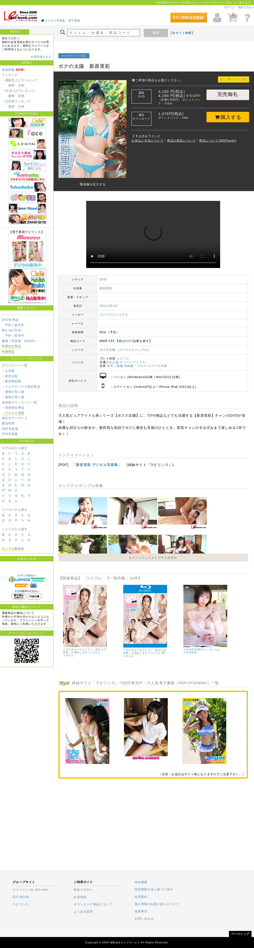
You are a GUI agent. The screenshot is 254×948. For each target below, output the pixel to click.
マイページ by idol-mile (30, 889)
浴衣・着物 (115, 362)
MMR (129, 337)
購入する (227, 117)
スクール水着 (157, 362)
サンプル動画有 (13, 548)
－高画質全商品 (13, 407)
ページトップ (240, 933)
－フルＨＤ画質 (13, 413)
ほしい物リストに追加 (233, 79)
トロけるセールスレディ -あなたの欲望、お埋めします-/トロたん (84, 647)
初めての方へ (246, 7)
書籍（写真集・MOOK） (20, 341)
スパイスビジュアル (114, 311)
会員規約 (141, 896)
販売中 (19, 325)
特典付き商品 (11, 346)
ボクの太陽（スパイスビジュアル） (125, 346)
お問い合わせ (144, 918)
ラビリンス (105, 679)
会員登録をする (41, 56)
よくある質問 (83, 911)
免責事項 (141, 911)
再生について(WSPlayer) (217, 140)
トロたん (68, 651)
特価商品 (8, 351)
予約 (8, 325)
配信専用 (8, 423)
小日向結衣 (190, 649)
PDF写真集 (10, 429)
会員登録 (80, 897)
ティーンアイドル (133, 358)
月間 (21, 85)
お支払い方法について (148, 140)
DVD (103, 276)
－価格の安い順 (13, 391)
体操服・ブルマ (135, 362)
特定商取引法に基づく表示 (154, 889)
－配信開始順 (11, 381)
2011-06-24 (108, 302)
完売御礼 (227, 94)
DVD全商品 (10, 319)
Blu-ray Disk (11, 330)
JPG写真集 (10, 434)
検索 (155, 33)
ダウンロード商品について (93, 904)
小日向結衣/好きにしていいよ (201, 646)
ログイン (229, 7)
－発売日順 (10, 376)
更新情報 (8, 70)
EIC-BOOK (21, 897)
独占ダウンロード (15, 418)
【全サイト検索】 (182, 33)
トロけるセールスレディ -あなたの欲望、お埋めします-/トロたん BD (144, 648)
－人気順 (8, 370)
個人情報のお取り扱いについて (157, 904)
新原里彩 (106, 284)
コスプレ (123, 355)
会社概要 (141, 882)
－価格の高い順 (13, 397)
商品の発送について (181, 140)
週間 (11, 85)
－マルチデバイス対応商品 (21, 386)
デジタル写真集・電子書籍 (62, 20)
